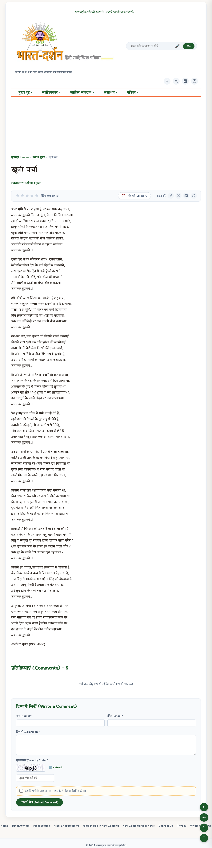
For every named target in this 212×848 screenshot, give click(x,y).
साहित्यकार (51, 92)
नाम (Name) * (24, 716)
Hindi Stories (41, 825)
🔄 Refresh (55, 767)
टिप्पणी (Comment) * (28, 731)
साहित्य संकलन (82, 92)
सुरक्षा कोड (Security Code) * (32, 760)
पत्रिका (132, 92)
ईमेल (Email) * (115, 716)
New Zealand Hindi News (139, 825)
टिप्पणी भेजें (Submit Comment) (39, 802)
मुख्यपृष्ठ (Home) (20, 157)
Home (4, 825)
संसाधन (110, 92)
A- (204, 807)
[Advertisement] (106, 126)
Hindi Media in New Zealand (101, 825)
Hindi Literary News (66, 825)
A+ (204, 817)
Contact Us (165, 825)
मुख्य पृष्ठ (25, 92)
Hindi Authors (21, 825)
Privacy (181, 825)
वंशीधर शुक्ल (39, 157)
